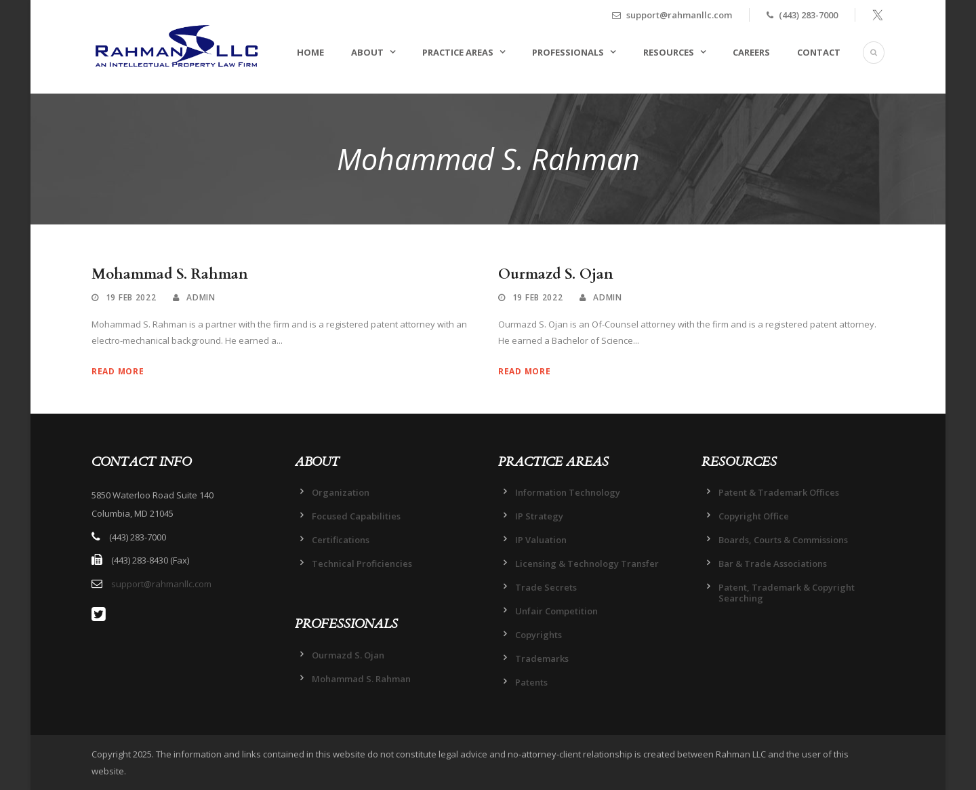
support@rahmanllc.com (161, 584)
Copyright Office (753, 516)
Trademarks (542, 658)
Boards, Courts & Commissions (783, 540)
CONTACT (818, 52)
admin (201, 297)
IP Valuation (541, 540)
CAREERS (751, 52)
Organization (340, 492)
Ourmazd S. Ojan (555, 274)
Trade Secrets (546, 587)
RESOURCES (668, 52)
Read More (118, 371)
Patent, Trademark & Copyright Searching (786, 592)
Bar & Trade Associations (772, 563)
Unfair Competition (556, 611)
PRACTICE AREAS (457, 52)
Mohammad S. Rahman (170, 274)
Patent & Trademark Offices (778, 492)
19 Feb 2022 (131, 297)
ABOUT (367, 52)
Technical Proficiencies (362, 563)
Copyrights (538, 635)
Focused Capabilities (356, 516)
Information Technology (567, 492)
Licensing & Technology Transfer (587, 563)
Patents (531, 682)
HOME (310, 52)
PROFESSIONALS (568, 52)
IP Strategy (539, 516)
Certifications (340, 540)
